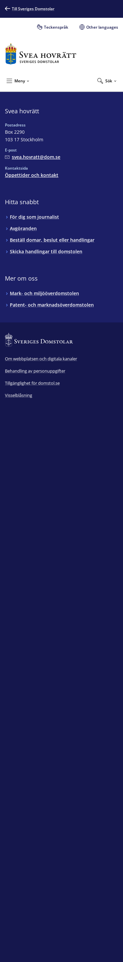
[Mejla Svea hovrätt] (32, 157)
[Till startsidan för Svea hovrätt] (40, 54)
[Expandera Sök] (107, 81)
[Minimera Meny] (18, 81)
